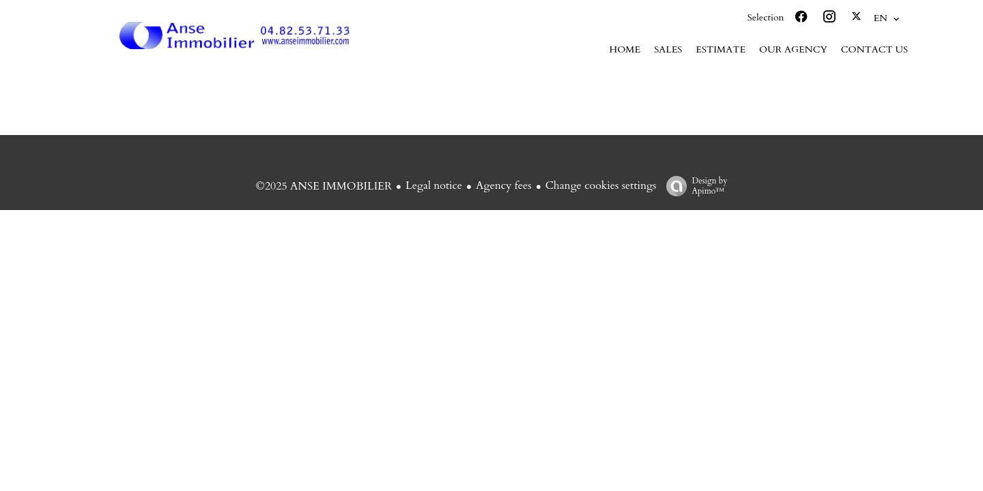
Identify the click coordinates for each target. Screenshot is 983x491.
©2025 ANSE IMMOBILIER (323, 186)
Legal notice (433, 185)
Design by (693, 185)
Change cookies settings (601, 185)
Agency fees (504, 185)
